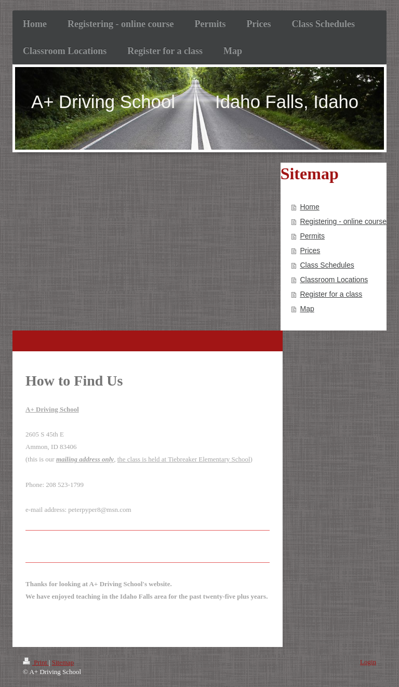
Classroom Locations (334, 279)
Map (307, 309)
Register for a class (331, 294)
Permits (312, 236)
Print (36, 662)
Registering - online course (343, 221)
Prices (310, 250)
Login (368, 662)
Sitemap (63, 662)
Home (309, 207)
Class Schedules (327, 265)
